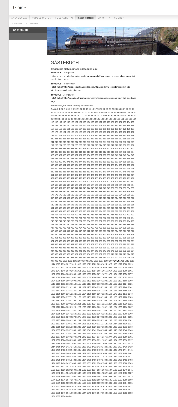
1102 (94, 281)
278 (116, 145)
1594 (73, 383)
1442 (115, 350)
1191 (58, 300)
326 (56, 155)
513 (132, 182)
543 (84, 188)
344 (128, 155)
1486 (94, 360)
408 (132, 165)
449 (128, 172)
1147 (78, 291)
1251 (120, 310)
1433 (68, 350)
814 (76, 231)
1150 (94, 291)
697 (112, 211)
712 (88, 215)
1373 (89, 337)
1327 (99, 327)
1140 (125, 287)
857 (80, 238)
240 (132, 139)
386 (128, 162)
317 (104, 152)
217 (124, 135)
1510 (53, 366)
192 (108, 132)
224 (68, 139)
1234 (115, 307)
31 (52, 112)
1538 (115, 370)
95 (63, 119)
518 (68, 185)
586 (88, 195)
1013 (132, 261)
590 (104, 195)
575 (128, 191)
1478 (53, 360)
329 (68, 155)
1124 (125, 284)
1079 (58, 277)
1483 (78, 360)
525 (96, 185)
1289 (68, 320)
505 (100, 182)
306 (60, 152)
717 (108, 215)
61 (52, 115)
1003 (80, 261)
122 (80, 122)
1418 (73, 347)
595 (124, 195)
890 (128, 241)
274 (100, 145)
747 (60, 221)
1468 (84, 356)
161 (68, 129)
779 (104, 224)
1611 (78, 386)
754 (88, 221)
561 (72, 191)
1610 (73, 386)
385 (124, 162)
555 (132, 188)
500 (80, 182)
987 (96, 258)
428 (128, 168)
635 (116, 201)
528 (108, 185)
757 (100, 221)
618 (132, 198)
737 (104, 218)
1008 (106, 261)
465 (108, 175)
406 (124, 165)
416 (80, 168)
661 (52, 208)
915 (60, 248)
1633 (109, 389)
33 (57, 112)
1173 (130, 294)
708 (72, 215)
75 (92, 115)
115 (52, 122)
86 (123, 115)
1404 (84, 343)
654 (108, 205)
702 (132, 211)
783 (120, 224)
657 (120, 205)
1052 (84, 271)
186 (84, 132)
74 (89, 115)
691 (88, 211)
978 (60, 258)
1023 (99, 264)
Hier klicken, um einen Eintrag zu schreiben (72, 106)
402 (108, 165)
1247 (99, 310)
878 (80, 241)
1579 (78, 380)
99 (75, 119)
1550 (94, 373)
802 (112, 228)
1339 (78, 330)
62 (54, 115)
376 (88, 162)
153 (120, 125)
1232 (104, 307)
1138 (115, 287)
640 (52, 205)
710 (80, 215)
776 (92, 224)
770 (68, 224)
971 (116, 254)
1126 (53, 287)
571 (112, 191)
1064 (63, 274)
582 (72, 195)
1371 (78, 337)
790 (64, 228)
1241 (68, 310)
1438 (94, 350)
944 (92, 251)
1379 (120, 337)
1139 (120, 287)
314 (92, 152)
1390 (94, 340)
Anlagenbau (19, 18)
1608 (63, 386)
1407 (99, 343)
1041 (109, 267)
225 (72, 139)
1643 (78, 393)
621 (60, 201)
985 (88, 258)
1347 (120, 330)
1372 (84, 337)
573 (120, 191)
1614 (94, 386)
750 (72, 221)
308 (68, 152)
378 (96, 162)
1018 (73, 264)
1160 (63, 294)
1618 (115, 386)
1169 (109, 294)
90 (135, 115)
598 (52, 198)
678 (120, 208)
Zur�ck (54, 109)
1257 (68, 314)
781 (112, 224)
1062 (53, 274)
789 (60, 228)
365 (128, 158)
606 (84, 198)
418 (88, 168)
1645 (89, 393)
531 (120, 185)
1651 (120, 393)
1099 (78, 281)
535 (52, 188)
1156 (125, 291)
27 (124, 109)
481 (88, 178)
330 (72, 155)
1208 (63, 304)
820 (100, 231)
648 (84, 205)
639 (132, 201)
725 (56, 218)
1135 (99, 287)
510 (120, 182)
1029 (130, 264)
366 (132, 158)
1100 (84, 281)
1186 (115, 297)
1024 (104, 264)
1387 (78, 340)
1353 (68, 333)
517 (64, 185)
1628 (84, 389)
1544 (63, 373)
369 (60, 162)
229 (88, 139)
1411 (120, 343)
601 (64, 198)
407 (128, 165)
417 (84, 168)
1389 (89, 340)
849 (132, 234)
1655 (58, 396)
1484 (84, 360)
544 (88, 188)
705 (60, 215)
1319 (58, 327)
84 (118, 115)
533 (128, 185)
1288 (63, 320)
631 (100, 201)
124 (88, 122)
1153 (109, 291)
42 (83, 112)
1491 (120, 360)
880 (88, 241)
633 (108, 201)
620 (56, 201)
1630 (94, 389)
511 (124, 182)
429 (132, 168)
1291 (78, 320)
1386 (73, 340)
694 (100, 211)
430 (52, 172)
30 (133, 109)
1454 (94, 353)
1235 (120, 307)
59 (132, 112)
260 (128, 142)
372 (72, 162)
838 (88, 234)
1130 (73, 287)
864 (108, 238)
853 (64, 238)
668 (80, 208)
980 (68, 258)
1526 (53, 370)
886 (112, 241)
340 (112, 155)
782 (116, 224)
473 (56, 178)
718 (112, 215)
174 (120, 129)
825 (120, 231)
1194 (73, 300)
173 (116, 129)
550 (112, 188)
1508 (125, 363)
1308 (84, 324)
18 (98, 109)
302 (128, 148)
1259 (78, 314)
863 (104, 238)
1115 (78, 284)
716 (104, 215)
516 (60, 185)
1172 (125, 294)
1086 (94, 277)
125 (92, 122)
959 (68, 254)
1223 (58, 307)
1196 (84, 300)
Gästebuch (85, 18)
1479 (58, 360)
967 (100, 254)
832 (64, 234)
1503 (99, 363)
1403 (78, 343)
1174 (53, 297)
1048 (63, 271)
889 (124, 241)
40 (77, 112)
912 (132, 244)
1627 (78, 389)
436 (76, 172)
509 (116, 182)
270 (84, 145)
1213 (89, 304)
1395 (120, 340)
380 (104, 162)
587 (92, 195)
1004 (85, 261)
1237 (130, 307)
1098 (73, 281)
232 (100, 139)
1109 (130, 281)
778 (100, 224)
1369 (68, 337)
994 (124, 258)
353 (80, 158)
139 (64, 125)
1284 (125, 317)
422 (104, 168)
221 (56, 139)
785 (128, 224)
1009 (111, 261)
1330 (115, 327)
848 (128, 234)
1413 (130, 343)
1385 (68, 340)
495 (60, 182)
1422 (94, 347)
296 (104, 148)
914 (56, 248)
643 (64, 205)
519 (72, 185)
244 (64, 142)
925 (100, 248)
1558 (53, 376)
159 (60, 129)
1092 (125, 277)
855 (72, 238)
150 (108, 125)
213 (108, 135)
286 (64, 148)
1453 (89, 353)
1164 (84, 294)
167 (92, 129)
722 (128, 215)
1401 (68, 343)
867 (120, 238)
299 (116, 148)
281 (128, 145)
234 (108, 139)
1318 (53, 327)
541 (76, 188)
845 (116, 234)
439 (88, 172)
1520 (104, 366)
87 (126, 115)
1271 (58, 317)
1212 (84, 304)
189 (96, 132)
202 (64, 135)
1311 (99, 324)
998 (56, 261)
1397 (130, 340)
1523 (120, 366)
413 (68, 168)
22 (110, 109)
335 (92, 155)
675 (108, 208)
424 (112, 168)
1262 (94, 314)
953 (128, 251)
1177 (68, 297)
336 (96, 155)
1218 (115, 304)
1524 (125, 366)
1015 (58, 264)
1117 (89, 284)
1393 (109, 340)
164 (80, 129)
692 (92, 211)
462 (96, 175)
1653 (130, 393)
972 (120, 254)
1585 (109, 380)
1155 (120, 291)
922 (88, 248)
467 (116, 175)
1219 (120, 304)
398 (92, 165)
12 (81, 109)
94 (60, 119)
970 (112, 254)
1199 (99, 300)
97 (69, 119)
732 (84, 218)
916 (64, 248)
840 (96, 234)
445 (112, 172)
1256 (63, 314)
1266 (115, 314)
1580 (84, 380)
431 (56, 172)
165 (84, 129)
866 (116, 238)
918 (72, 248)
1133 (89, 287)
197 (128, 132)
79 (103, 115)
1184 (104, 297)
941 (80, 251)
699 (120, 211)
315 (96, 152)
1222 (53, 307)
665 (68, 208)
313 (88, 152)
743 (128, 218)
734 (92, 218)
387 (132, 162)
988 (100, 258)
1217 (109, 304)
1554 (115, 373)
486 (108, 178)
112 (126, 119)
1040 (104, 267)
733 (88, 218)
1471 (99, 356)
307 (64, 152)
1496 (63, 363)
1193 (68, 300)
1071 (99, 274)
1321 (68, 327)
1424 (104, 347)
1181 (89, 297)
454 (64, 175)
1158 (53, 294)
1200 (104, 300)
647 (80, 205)
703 (52, 215)
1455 (99, 353)
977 (56, 258)
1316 (125, 324)
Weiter (69, 396)
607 (88, 198)
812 (68, 231)
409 (52, 168)
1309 (89, 324)
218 (128, 135)
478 (76, 178)
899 (80, 244)
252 (96, 142)
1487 (99, 360)
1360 (104, 333)
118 (64, 122)
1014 (53, 264)
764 (128, 221)
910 (124, 244)
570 (108, 191)
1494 (53, 363)
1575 (58, 380)
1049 (68, 271)
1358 (94, 333)
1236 (125, 307)
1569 (109, 376)
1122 (115, 284)
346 (52, 158)
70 (77, 115)
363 (120, 158)
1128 (63, 287)
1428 (125, 347)
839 (92, 234)
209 (92, 135)
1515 (78, 366)
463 (100, 175)
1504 (104, 363)
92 (54, 119)
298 (112, 148)
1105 (109, 281)
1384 (63, 340)
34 (60, 112)
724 (52, 218)
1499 (78, 363)
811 (64, 231)
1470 (94, 356)
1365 (130, 333)
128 (104, 122)
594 (120, 195)
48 (100, 112)
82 (112, 115)
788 (56, 228)
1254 (53, 314)
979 (64, 258)
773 (80, 224)
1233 (109, 307)
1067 (78, 274)
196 (124, 132)
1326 (94, 327)
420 (96, 168)
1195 (78, 300)
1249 (109, 310)
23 (113, 109)
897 (72, 244)
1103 (99, 281)
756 (96, 221)
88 (129, 115)
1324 (84, 327)
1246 (94, 310)
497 (68, 182)
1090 (115, 277)
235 (112, 139)
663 (60, 208)
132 (120, 122)
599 (56, 198)
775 (88, 224)
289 (76, 148)
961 (76, 254)
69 (75, 115)
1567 (99, 376)
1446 (53, 353)
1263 (99, 314)
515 (56, 185)
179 (56, 132)
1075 (120, 274)
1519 (99, 366)
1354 (73, 333)
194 (116, 132)
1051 (78, 271)
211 (100, 135)
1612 (84, 386)
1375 (99, 337)
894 (60, 244)
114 (134, 119)
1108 (125, 281)
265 (64, 145)
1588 (125, 380)
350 (68, 158)
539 (68, 188)
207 (84, 135)
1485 (89, 360)
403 (112, 165)
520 (76, 185)
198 (132, 132)
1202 (115, 300)
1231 (99, 307)
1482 (73, 360)
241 (52, 142)
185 (80, 132)
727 (64, 218)
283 (52, 148)
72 (83, 115)
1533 (89, 370)
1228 (84, 307)
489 (120, 178)
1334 (53, 330)
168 (96, 129)
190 (100, 132)
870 (132, 238)
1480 (63, 360)
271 (88, 145)
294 (96, 148)
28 (127, 109)
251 (92, 142)
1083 (78, 277)
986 (92, 258)
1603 (120, 383)
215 (116, 135)
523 (88, 185)
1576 (63, 380)
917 (68, 248)
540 (72, 188)
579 (60, 195)
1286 (53, 320)
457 (76, 175)
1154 (115, 291)
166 (88, 129)
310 (76, 152)
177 (132, 129)
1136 (104, 287)
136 (52, 125)
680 (128, 208)
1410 (115, 343)
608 (92, 198)
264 (60, 145)
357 (96, 158)
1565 (89, 376)
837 (84, 234)
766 (52, 224)
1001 (70, 261)
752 (80, 221)
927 (108, 248)
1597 (89, 383)
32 (54, 112)
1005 (90, 261)
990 (108, 258)
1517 (89, 366)
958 (64, 254)
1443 (120, 350)
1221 (130, 304)
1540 (125, 370)
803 (116, 228)
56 (123, 112)
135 (132, 122)
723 (132, 215)
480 (84, 178)
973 (124, 254)
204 (72, 135)
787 (52, 228)
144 (84, 125)
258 (120, 142)
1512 (63, 366)
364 (124, 158)
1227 (78, 307)
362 (116, 158)
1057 (109, 271)
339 (108, 155)
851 (56, 238)
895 (64, 244)
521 (80, 185)
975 (132, 254)
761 (116, 221)
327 (60, 155)
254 (104, 142)
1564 (84, 376)
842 (104, 234)
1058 (115, 271)
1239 (58, 310)
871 (52, 241)
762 (120, 221)
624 (72, 201)
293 (92, 148)
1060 (125, 271)
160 (64, 129)
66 (66, 115)
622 (64, 201)
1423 (99, 347)
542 (80, 188)
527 (104, 185)
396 (84, 165)
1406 (94, 343)
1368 (63, 337)
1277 (89, 317)
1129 (68, 287)
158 (56, 129)
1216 (104, 304)
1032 (63, 267)
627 (84, 201)
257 (116, 142)
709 (76, 215)
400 (100, 165)
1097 (68, 281)
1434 (73, 350)
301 (124, 148)
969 (108, 254)
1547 (78, 373)
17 (95, 109)
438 (84, 172)
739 (112, 218)
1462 (53, 356)
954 (132, 251)
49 (103, 112)
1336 (63, 330)
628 (88, 201)
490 (124, 178)
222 (60, 139)
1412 (125, 343)
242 (56, 142)
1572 (125, 376)
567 (96, 191)
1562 (73, 376)
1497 (68, 363)
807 (132, 228)
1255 (58, 314)
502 (88, 182)
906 (108, 244)
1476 (125, 356)
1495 (58, 363)
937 (64, 251)
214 (112, 135)
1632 (104, 389)
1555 (120, 373)
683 (56, 211)
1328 (104, 327)
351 (72, 158)
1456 (104, 353)
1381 (130, 337)
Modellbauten (41, 18)
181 (64, 132)
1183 (99, 297)
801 (108, 228)
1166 (94, 294)
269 (80, 145)
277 (112, 145)
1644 (84, 393)
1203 (120, 300)
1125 (130, 284)
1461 (130, 353)
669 (84, 208)
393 (72, 165)
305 (56, 152)
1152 (104, 291)
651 (96, 205)
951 (120, 251)
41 (80, 112)
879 (84, 241)
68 (72, 115)
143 (80, 125)
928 (112, 248)
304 (52, 152)
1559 (58, 376)
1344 (104, 330)
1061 (130, 271)
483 (96, 178)
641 (56, 205)
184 (76, 132)
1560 (63, 376)
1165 (89, 294)
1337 (68, 330)
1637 (130, 389)
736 (100, 218)
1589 (130, 380)
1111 (58, 284)
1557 (130, 373)
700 (124, 211)
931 (124, 248)
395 (80, 165)
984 (84, 258)
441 (96, 172)
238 (124, 139)
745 (52, 221)
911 (128, 244)
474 (60, 178)
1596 (84, 383)
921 (84, 248)
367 (52, 162)
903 (96, 244)
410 (56, 168)
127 (100, 122)
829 (52, 234)
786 (132, 224)
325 (52, 155)
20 (104, 109)
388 (52, 165)
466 (112, 175)
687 (72, 211)
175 (124, 129)
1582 (94, 380)
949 (112, 251)
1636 (125, 389)
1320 (63, 327)
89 (132, 115)
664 (64, 208)
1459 (120, 353)
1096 (63, 281)
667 (76, 208)
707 (68, 215)
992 (116, 258)
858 (84, 238)
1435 (78, 350)
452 (56, 175)
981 (72, 258)
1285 (130, 317)
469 (124, 175)
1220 (125, 304)
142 (76, 125)
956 (56, 254)
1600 (104, 383)
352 (76, 158)
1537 (109, 370)
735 (96, 218)
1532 (84, 370)
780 (108, 224)
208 (88, 135)
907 (112, 244)
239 (128, 139)
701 (128, 211)
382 (112, 162)
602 (68, 198)
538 (64, 188)
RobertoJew (69, 84)
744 (132, 218)
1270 (53, 317)
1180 (84, 297)
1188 (125, 297)
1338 (73, 330)
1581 (89, 380)
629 (92, 201)
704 (56, 215)
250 (88, 142)
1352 (63, 333)
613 (112, 198)
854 (68, 238)
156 (132, 125)
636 (120, 201)
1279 (99, 317)
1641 (68, 393)
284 (56, 148)
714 (96, 215)
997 (52, 261)
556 (52, 191)
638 (128, 201)
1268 (125, 314)
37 (69, 112)
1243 (78, 310)
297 (108, 148)
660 (132, 205)
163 (76, 129)
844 (112, 234)
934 (52, 251)
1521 (109, 366)
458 (80, 175)
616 (124, 198)
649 (88, 205)
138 (60, 125)
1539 (120, 370)
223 (64, 139)
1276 (84, 317)
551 (116, 188)
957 (60, 254)
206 (80, 135)
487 (112, 178)
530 (116, 185)
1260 (84, 314)
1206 (53, 304)
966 (96, 254)
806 (128, 228)
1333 (130, 327)
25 (118, 109)
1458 (115, 353)
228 (84, 139)
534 (132, 185)
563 (80, 191)
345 (132, 155)
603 (72, 198)
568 (100, 191)
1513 (68, 366)
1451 (78, 353)
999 (60, 261)
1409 (109, 343)
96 (66, 119)
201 (60, 135)
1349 (130, 330)
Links (101, 18)
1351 (58, 333)
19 (101, 109)
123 (84, 122)
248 (80, 142)
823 (112, 231)
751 (76, 221)
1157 (130, 291)
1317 (130, 324)
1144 (63, 291)
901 (88, 244)
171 (108, 129)
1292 (84, 320)
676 (112, 208)
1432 (63, 350)
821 (104, 231)
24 (115, 109)
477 (72, 178)
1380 (125, 337)
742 (124, 218)
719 (116, 215)
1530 (73, 370)
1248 (104, 310)
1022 (94, 264)
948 (108, 251)
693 (96, 211)
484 (100, 178)
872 (56, 241)
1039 (99, 267)
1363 (120, 333)
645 (72, 205)
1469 (89, 356)
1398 (53, 343)
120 (72, 122)
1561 (68, 376)
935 (56, 251)
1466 (73, 356)
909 (120, 244)
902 (92, 244)
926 (104, 248)
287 (68, 148)
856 (76, 238)
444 (108, 172)
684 (60, 211)
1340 (84, 330)
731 (80, 218)
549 (108, 188)
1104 (104, 281)
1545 (68, 373)
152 (116, 125)
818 (92, 231)
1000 (65, 261)
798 (96, 228)
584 (80, 195)
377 (92, 162)
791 (68, 228)
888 (120, 241)
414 (72, 168)
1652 (125, 393)
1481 (68, 360)
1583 (99, 380)
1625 (68, 389)
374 (80, 162)
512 (128, 182)
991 (112, 258)
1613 (89, 386)
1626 (73, 389)
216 (120, 135)
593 (116, 195)
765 (132, 221)
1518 (94, 366)
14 (87, 109)
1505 (109, 363)
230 (92, 139)
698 (116, 211)
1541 (130, 370)
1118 (94, 284)
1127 (58, 287)
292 (88, 148)
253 (100, 142)
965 (92, 254)
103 (90, 119)
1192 (63, 300)
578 (56, 195)
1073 (109, 274)
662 (56, 208)
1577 (68, 380)
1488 (104, 360)
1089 (109, 277)
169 (100, 129)
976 (52, 258)
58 (129, 112)
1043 (120, 267)
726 (60, 218)
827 (128, 231)
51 (109, 112)
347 (56, 158)
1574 (53, 380)
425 (116, 168)
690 (84, 211)
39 (75, 112)
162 (72, 129)
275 (104, 145)
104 (94, 119)
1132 (84, 287)
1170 (115, 294)
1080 (63, 277)
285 (60, 148)
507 (108, 182)
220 (52, 139)
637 (124, 201)
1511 (58, 366)
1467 (78, 356)
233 (104, 139)
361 (112, 158)
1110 (53, 284)
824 (116, 231)
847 (124, 234)
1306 (73, 324)
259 (124, 142)
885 (108, 241)
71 (80, 115)
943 (88, 251)
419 (92, 168)
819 (96, 231)
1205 (130, 300)
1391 (99, 340)
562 (76, 191)
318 (108, 152)
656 (116, 205)
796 (88, 228)
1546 (73, 373)
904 (100, 244)
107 (106, 119)
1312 (104, 324)
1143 (58, 291)
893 (56, 244)
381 (108, 162)
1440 (104, 350)
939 (72, 251)
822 (108, 231)
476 (68, 178)
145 (88, 125)
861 (96, 238)
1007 (101, 261)
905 (104, 244)
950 (116, 251)
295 (100, 148)
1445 (130, 350)
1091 (120, 277)
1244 (84, 310)
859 (88, 238)
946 (100, 251)
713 (92, 215)
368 (56, 162)
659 (128, 205)
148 (100, 125)
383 (116, 162)
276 (108, 145)
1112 (63, 284)
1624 (63, 389)
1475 (120, 356)
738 (108, 218)
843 (108, 234)
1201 (109, 300)
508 (112, 182)
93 (57, 119)
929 (116, 248)
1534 (94, 370)
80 (106, 115)
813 (72, 231)
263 (56, 145)
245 (68, 142)
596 (128, 195)
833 (68, 234)
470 (128, 175)
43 (86, 112)
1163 (78, 294)
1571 (120, 376)
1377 (109, 337)
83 (115, 115)
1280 (104, 317)
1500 (84, 363)
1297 (109, 320)
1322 (73, 327)
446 (116, 172)
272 (92, 145)
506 (104, 182)
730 (76, 218)
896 (68, 244)
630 (96, 201)
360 (108, 158)
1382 (53, 340)
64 (60, 115)
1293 (89, 320)
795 (84, 228)
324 (132, 152)
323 (128, 152)
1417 (68, 347)
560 (68, 191)
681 (132, 208)
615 (120, 198)
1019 (78, 264)
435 (72, 172)
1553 (109, 373)
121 (76, 122)
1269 (130, 314)
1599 (99, 383)
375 (84, 162)
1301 (130, 320)
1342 (94, 330)
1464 (63, 356)
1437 (89, 350)
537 (60, 188)
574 (124, 191)
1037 (89, 267)
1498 (73, 363)
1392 (104, 340)
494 (56, 182)
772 (76, 224)
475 (64, 178)
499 (76, 182)
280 (124, 145)
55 (121, 112)
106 (102, 119)
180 (60, 132)
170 (104, 129)
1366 (53, 337)
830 (56, 234)
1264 (104, 314)
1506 (115, 363)
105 (98, 119)
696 (108, 211)
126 (96, 122)
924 (96, 248)
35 (63, 112)
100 (78, 119)
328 (64, 155)
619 (52, 201)
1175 (58, 297)
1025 (109, 264)
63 (57, 115)
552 (120, 188)
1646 (94, 393)
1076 (125, 274)
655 (112, 205)
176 (128, 129)
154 (124, 125)
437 (80, 172)
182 (68, 132)
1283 (120, 317)
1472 (104, 356)
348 (60, 158)
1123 (120, 284)
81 (109, 115)
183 (72, 132)
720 (120, 215)
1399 (58, 343)
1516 (84, 366)
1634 (115, 389)
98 (72, 119)
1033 (68, 267)
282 (132, 145)
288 (72, 148)
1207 (58, 304)
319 (112, 152)
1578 (73, 380)
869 (128, 238)
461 (92, 175)
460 (88, 175)
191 (104, 132)
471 (132, 175)
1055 (99, 271)
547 (100, 188)
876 (72, 241)
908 (116, 244)
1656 (63, 396)
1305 (68, 324)
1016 (63, 264)
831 (60, 234)
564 (84, 191)
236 (116, 139)
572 (116, 191)
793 (76, 228)
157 (52, 129)
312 (84, 152)
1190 (53, 300)
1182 (94, 297)
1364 (125, 333)
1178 (73, 297)
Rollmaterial (64, 18)
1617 (109, 386)
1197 (89, 300)
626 (80, 201)
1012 (127, 261)
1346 (115, 330)
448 (124, 172)
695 (104, 211)
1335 (58, 330)
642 (60, 205)
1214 (94, 304)
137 (56, 125)
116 (56, 122)
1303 (58, 324)
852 (60, 238)
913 (52, 248)
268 (76, 145)
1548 (84, 373)
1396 (125, 340)
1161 (68, 294)
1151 (99, 291)
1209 (68, 304)
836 (80, 234)
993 (120, 258)
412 (64, 168)
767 (56, 224)
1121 (109, 284)
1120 (104, 284)
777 (96, 224)
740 (116, 218)
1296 (104, 320)
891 (132, 241)
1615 (99, 386)
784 (124, 224)
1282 (115, 317)
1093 (130, 277)
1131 (78, 287)
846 (120, 234)
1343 (99, 330)
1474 (115, 356)
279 (120, 145)
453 (60, 175)
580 (64, 195)
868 (124, 238)
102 (86, 119)
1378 (115, 337)
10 (75, 109)
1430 (53, 350)
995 (128, 258)
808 (52, 231)
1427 (120, 347)
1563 (78, 376)
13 (84, 109)
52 (112, 112)
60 (135, 112)
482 (92, 178)
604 (76, 198)
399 (96, 165)
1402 (73, 343)
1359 (99, 333)
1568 (104, 376)
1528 (63, 370)
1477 (130, 356)
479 (80, 178)
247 (76, 142)
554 (128, 188)
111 (122, 119)
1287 (58, 320)
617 (128, 198)
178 (52, 132)
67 (69, 115)
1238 (53, 310)
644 (68, 205)
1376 (104, 337)
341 (116, 155)
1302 (53, 324)
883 (100, 241)
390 (60, 165)
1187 (120, 297)
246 (72, 142)
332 (80, 155)
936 (60, 251)
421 (100, 168)
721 (124, 215)
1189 (130, 297)
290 (80, 148)
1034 (73, 267)
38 (72, 112)
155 (128, 125)
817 (88, 231)
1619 (120, 386)
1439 (99, 350)
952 (124, 251)
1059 (120, 271)
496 (64, 182)
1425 (109, 347)
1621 (130, 386)
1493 (130, 360)
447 (120, 172)
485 (104, 178)
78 (100, 115)
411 (60, 168)
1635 (120, 389)
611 (104, 198)
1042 (115, 267)
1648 (104, 393)
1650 (115, 393)
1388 (84, 340)
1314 (115, 324)
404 (116, 165)
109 (114, 119)
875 (68, 241)
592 (112, 195)
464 (104, 175)
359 (104, 158)
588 (96, 195)
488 (116, 178)
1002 (75, 261)
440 (92, 172)
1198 (94, 300)
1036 (84, 267)
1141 (130, 287)
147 (96, 125)
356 (92, 158)
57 (126, 112)
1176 (63, 297)
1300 (125, 320)
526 (100, 185)
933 (132, 248)
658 (124, 205)
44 (89, 112)
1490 (115, 360)
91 (52, 119)
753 (84, 221)
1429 (130, 347)
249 (84, 142)
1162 (73, 294)
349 (64, 158)
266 (68, 145)
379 (100, 162)
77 (97, 115)
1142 (53, 291)
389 (56, 165)
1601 (109, 383)
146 (92, 125)
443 (104, 172)
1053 (89, 271)
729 (72, 218)
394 (76, 165)
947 (104, 251)
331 (76, 155)
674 (104, 208)
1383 (58, 340)
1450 (73, 353)
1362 (115, 333)
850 (52, 238)
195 (120, 132)
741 (120, 218)
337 (100, 155)
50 (106, 112)
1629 (89, 389)
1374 (94, 337)
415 (76, 168)
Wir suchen (116, 18)
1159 (58, 294)
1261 (89, 314)
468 (120, 175)
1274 (73, 317)
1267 (120, 314)
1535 (99, 370)
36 (66, 112)
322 (124, 152)
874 (64, 241)
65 (63, 115)
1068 (84, 274)
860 (92, 238)
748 (64, 221)
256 (112, 142)
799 (100, 228)
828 (132, 231)
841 (100, 234)
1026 (115, 264)
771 (72, 224)
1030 (53, 267)
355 (88, 158)
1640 (63, 393)
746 (56, 221)
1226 (73, 307)
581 (68, 195)
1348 (125, 330)
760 (112, 221)
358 (100, 158)
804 (120, 228)
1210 (73, 304)
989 (104, 258)
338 (104, 155)
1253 (130, 310)
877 (76, 241)
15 (90, 109)
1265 (109, 314)
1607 (58, 386)
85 (121, 115)
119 (68, 122)
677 (116, 208)
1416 (63, 347)
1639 (58, 393)
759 (108, 221)
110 (118, 119)
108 (110, 119)
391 (64, 165)
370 (64, 162)
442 (100, 172)
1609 (68, 386)
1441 (109, 350)
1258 (73, 314)
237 (120, 139)
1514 (73, 366)
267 (72, 145)
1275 (78, 317)
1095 (58, 281)
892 (52, 244)
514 (52, 185)
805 (124, 228)
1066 (73, 274)
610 (100, 198)
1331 (120, 327)
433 (64, 172)
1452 (84, 353)
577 (52, 195)
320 (116, 152)
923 (92, 248)
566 (92, 191)
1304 (63, 324)
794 (80, 228)
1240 (63, 310)
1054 (94, 271)
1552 (104, 373)
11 (78, 109)
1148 (84, 291)
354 (84, 158)
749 (68, 221)
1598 (94, 383)
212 (104, 135)
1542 (53, 373)
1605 (130, 383)
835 (76, 234)
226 (76, 139)
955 (52, 254)
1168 (104, 294)
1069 (89, 274)
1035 (78, 267)
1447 (58, 353)
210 (96, 135)
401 (104, 165)
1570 (115, 376)
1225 (68, 307)
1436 (84, 350)
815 (80, 231)
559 (64, 191)
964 (88, 254)
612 (108, 198)
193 (112, 132)
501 (84, 182)
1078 (53, 277)
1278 (94, 317)
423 (108, 168)
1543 (58, 373)
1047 (58, 271)
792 (72, 228)
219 (132, 135)
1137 (109, 287)
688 (76, 211)
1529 (68, 370)
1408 (104, 343)
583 (76, 195)
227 (80, 139)
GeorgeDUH (68, 72)
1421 (89, 347)
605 (80, 198)
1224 (63, 307)
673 (100, 208)
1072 (104, 274)
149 (104, 125)
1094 (53, 281)
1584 (104, 380)
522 (84, 185)
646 (76, 205)
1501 (89, 363)
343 (124, 155)
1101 (89, 281)
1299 (120, 320)
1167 (99, 294)
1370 (73, 337)
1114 (73, 284)
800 (104, 228)
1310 (94, 324)
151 (112, 125)
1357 (89, 333)
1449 (68, 353)
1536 (104, 370)
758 (104, 221)
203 (68, 135)
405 (120, 165)
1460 (125, 353)
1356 (84, 333)
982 (76, 258)
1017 (68, 264)
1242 (73, 310)
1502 (94, 363)
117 (60, 122)
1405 (89, 343)
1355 (78, 333)
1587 (120, 380)
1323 (78, 327)
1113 (68, 284)
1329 (109, 327)
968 (104, 254)
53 (115, 112)
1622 (53, 389)
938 (68, 251)
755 (92, 221)
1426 (115, 347)
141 (72, 125)
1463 (58, 356)
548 (104, 188)
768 (60, 224)
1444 (125, 350)
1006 (96, 261)
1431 (58, 350)
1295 (99, 320)
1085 (89, 277)
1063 (58, 274)
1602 (115, 383)
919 (76, 248)
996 (132, 258)
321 (120, 152)
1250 (115, 310)
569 (104, 191)
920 (80, 248)
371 (68, 162)
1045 (130, 267)
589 (100, 195)
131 (116, 122)
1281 (109, 317)
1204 (125, 300)
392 (68, 165)
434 (68, 172)
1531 (78, 370)
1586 (115, 380)
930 (120, 248)
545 (92, 188)
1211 (78, 304)
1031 (58, 267)
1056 (104, 271)
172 (112, 129)
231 (96, 139)
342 (120, 155)
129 (108, 122)
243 (60, 142)
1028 (125, 264)
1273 (68, 317)
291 (84, 148)
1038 (94, 267)
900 (84, 244)
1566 (94, 376)
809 (56, 231)
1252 (125, 310)
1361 (109, 333)
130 (112, 122)
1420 (84, 347)
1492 (125, 360)
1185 (109, 297)
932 (128, 248)
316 (100, 152)
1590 (53, 383)
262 (52, 145)
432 (60, 172)
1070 (94, 274)
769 (64, 224)
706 (64, 215)
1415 (58, 347)
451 (52, 175)
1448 (63, 353)
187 (88, 132)
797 (92, 228)
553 (124, 188)
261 (132, 142)
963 (84, 254)
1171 (120, 294)
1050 (73, 271)
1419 (78, 347)
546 (96, 188)
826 (124, 231)
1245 (89, 310)
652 (100, 205)
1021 (89, 264)
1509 (130, 363)
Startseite (18, 24)
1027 (120, 264)
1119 (99, 284)
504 (96, 182)
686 (68, 211)
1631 (99, 389)
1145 (68, 291)
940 (76, 251)
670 (88, 208)
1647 (99, 393)
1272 (63, 317)
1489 (109, 360)
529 (112, 185)
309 (72, 152)
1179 (78, 297)
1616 (104, 386)
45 (92, 112)
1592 (63, 383)
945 (96, 251)
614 (116, 198)
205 (76, 135)
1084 (84, 277)
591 (108, 195)
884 (104, 241)
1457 (109, 353)
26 (121, 109)
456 (72, 175)
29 (130, 109)
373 (76, 162)
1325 (89, 327)
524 (92, 185)
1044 (125, 267)
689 (80, 211)
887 (116, 241)
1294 (94, 320)
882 (96, 241)
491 (128, 178)
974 (128, 254)
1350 (53, 333)
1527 (58, 370)
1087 (99, 277)
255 (108, 142)
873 (60, 241)
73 (86, 115)
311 (80, 152)
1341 (89, 330)
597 (132, 195)
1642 (73, 393)
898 (76, 244)
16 (93, 109)
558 (60, 191)
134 (128, 122)
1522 (115, 366)
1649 (109, 393)
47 (97, 112)
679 (124, 208)
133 (124, 122)
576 (132, 191)
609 (96, 198)
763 (124, 221)
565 (88, 191)
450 (132, 172)
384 (120, 162)
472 (52, 178)
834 (72, 234)
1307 (78, 324)
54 (118, 112)
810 (60, 231)
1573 (130, 376)
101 (82, 119)
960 (72, 254)
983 (80, 258)
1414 (53, 347)
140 (68, 125)
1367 (58, 337)
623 (68, 201)
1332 (125, 327)
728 (68, 218)
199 (52, 135)
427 (124, 168)
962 (80, 254)
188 (92, 132)
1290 (73, 320)
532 (124, 185)
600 (60, 198)
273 (96, 145)
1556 (125, 373)
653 (104, 205)
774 (84, 224)
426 (120, 168)
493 (52, 182)
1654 (53, 396)
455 (68, 175)
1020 (84, 264)
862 (100, 238)
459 (84, 175)
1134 (94, 287)
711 (84, 215)
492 (132, 178)
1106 (115, 281)
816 (84, 231)
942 (84, 251)
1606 (53, 386)
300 (120, 148)
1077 (130, 274)
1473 (109, 356)
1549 (89, 373)
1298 (115, 320)
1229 (89, 307)
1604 (125, 383)
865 (112, 238)
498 (72, 182)
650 (92, 205)
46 (95, 112)
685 (64, 211)
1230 (94, 307)
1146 (73, 291)
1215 (99, 304)
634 (112, 201)
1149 (89, 291)
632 (104, 201)
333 (84, 155)
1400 (63, 343)
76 (95, 115)
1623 (58, 389)
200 (56, 135)
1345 (109, 330)
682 (52, 211)
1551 (99, 373)
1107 (120, 281)
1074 (115, 274)
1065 (68, 274)
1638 (53, 393)
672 (96, 208)
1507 (120, 363)
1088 (104, 277)
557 (56, 191)
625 (76, 201)
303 (132, 148)
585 (84, 195)
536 (56, 188)
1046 (53, 271)
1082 (73, 277)
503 (92, 182)
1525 (130, 366)
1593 (68, 383)
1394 (115, 340)
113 (130, 119)
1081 (68, 277)
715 (100, 215)
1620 (125, 386)
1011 (121, 261)
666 (72, 208)
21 (107, 109)
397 (88, 165)
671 (92, 208)
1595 (78, 383)
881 (92, 241)
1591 (58, 383)
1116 (84, 284)
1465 (68, 356)
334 (88, 155)
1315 (120, 324)
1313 (109, 324)
